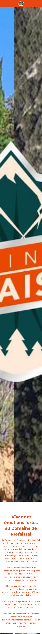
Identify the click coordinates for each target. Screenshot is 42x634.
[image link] (21, 3)
